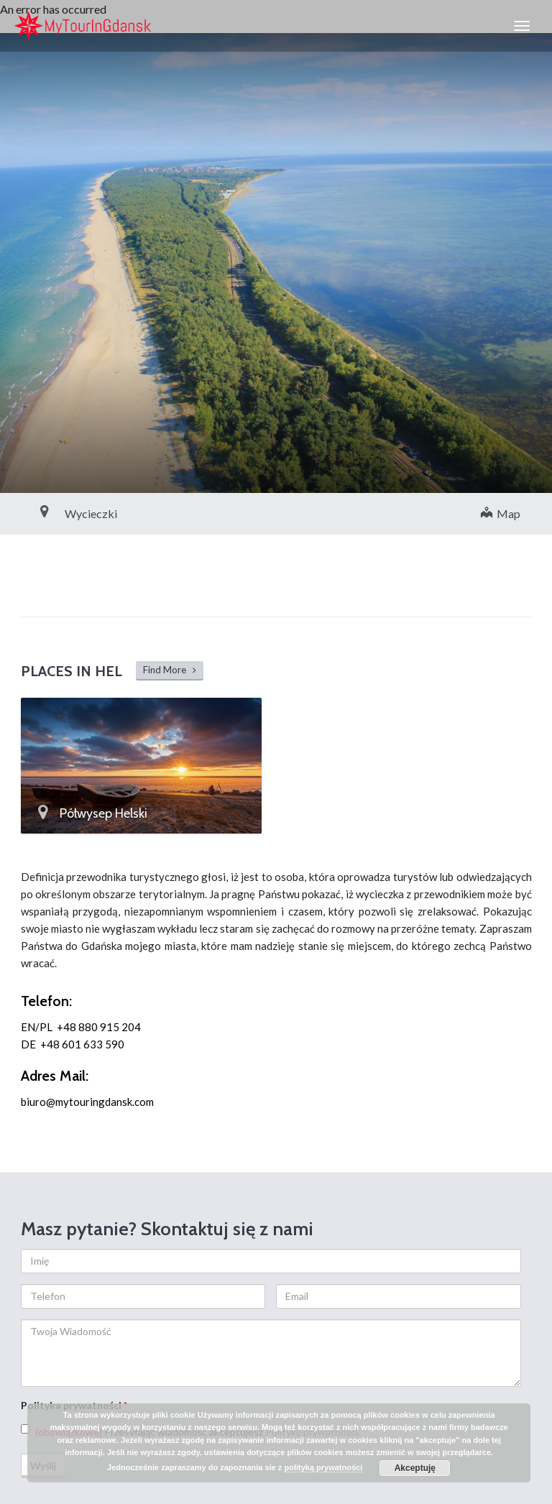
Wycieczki (58, 513)
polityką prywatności (323, 1467)
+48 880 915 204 (99, 1026)
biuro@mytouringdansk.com (87, 1101)
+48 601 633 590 (82, 1044)
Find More (169, 669)
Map (500, 513)
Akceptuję (415, 1468)
